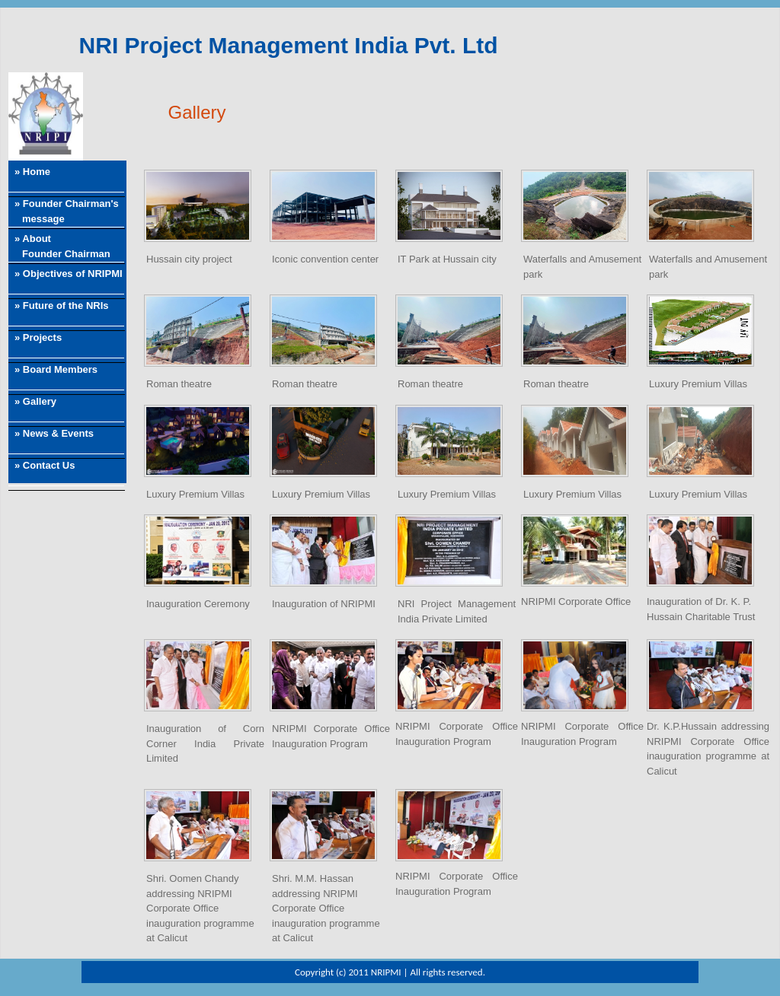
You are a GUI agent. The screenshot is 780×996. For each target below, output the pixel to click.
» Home (32, 171)
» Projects (38, 337)
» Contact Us (44, 465)
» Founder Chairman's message (63, 211)
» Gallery (35, 401)
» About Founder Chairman (59, 246)
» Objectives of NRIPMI (68, 273)
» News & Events (54, 433)
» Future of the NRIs (61, 305)
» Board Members (56, 369)
